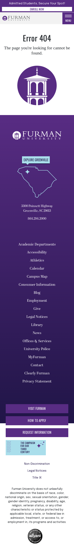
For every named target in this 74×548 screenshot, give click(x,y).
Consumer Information (37, 284)
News (37, 333)
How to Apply (37, 420)
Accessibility (37, 252)
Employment (37, 300)
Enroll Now (37, 9)
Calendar (37, 268)
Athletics (37, 260)
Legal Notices (37, 316)
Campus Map (37, 276)
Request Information (37, 432)
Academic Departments (37, 244)
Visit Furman (37, 408)
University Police (37, 349)
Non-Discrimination (37, 464)
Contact (37, 365)
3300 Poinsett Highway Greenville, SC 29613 (37, 208)
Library (37, 325)
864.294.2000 (37, 218)
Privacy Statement (37, 381)
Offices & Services (37, 341)
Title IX (37, 477)
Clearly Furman (36, 373)
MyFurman (37, 357)
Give (37, 308)
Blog (37, 292)
